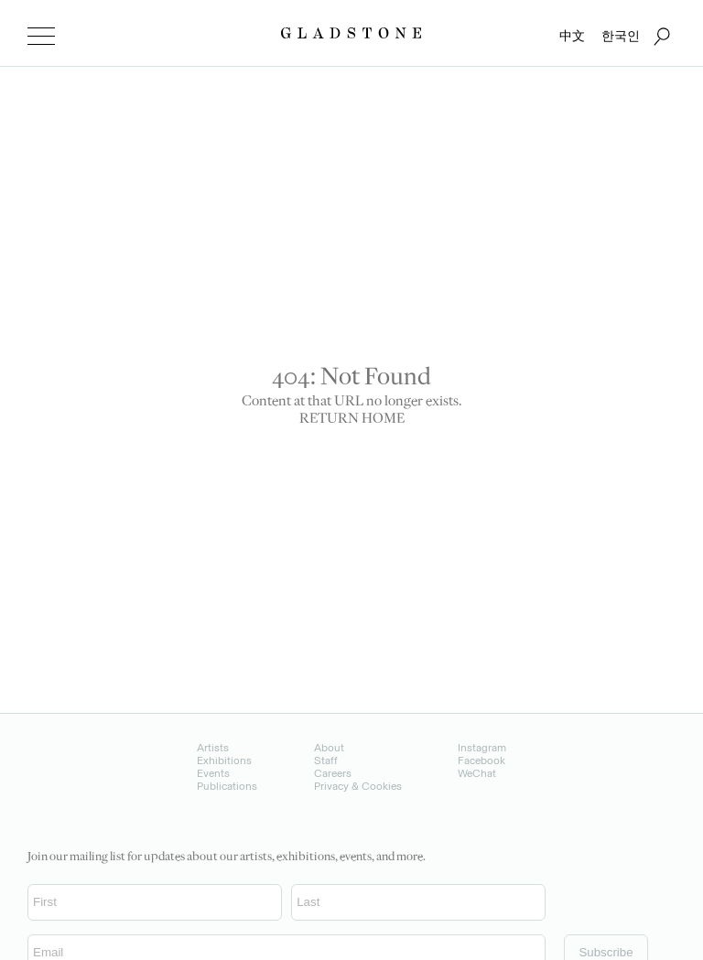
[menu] (41, 36)
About (329, 747)
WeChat (477, 773)
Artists (213, 747)
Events (213, 773)
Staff (326, 760)
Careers (333, 773)
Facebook (481, 760)
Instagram (482, 747)
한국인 (620, 36)
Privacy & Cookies (358, 786)
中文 (572, 36)
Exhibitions (224, 760)
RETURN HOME (352, 420)
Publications (227, 786)
